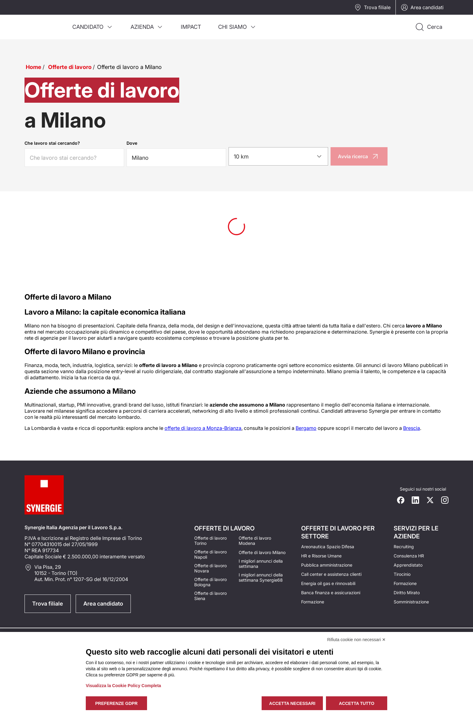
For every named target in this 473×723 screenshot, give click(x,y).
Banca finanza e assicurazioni (330, 592)
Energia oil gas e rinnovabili (328, 583)
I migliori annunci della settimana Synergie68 (261, 577)
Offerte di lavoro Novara (210, 568)
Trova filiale (372, 7)
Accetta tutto (356, 703)
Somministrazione (411, 601)
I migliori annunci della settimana (261, 563)
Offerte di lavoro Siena (210, 596)
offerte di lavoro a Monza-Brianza (203, 428)
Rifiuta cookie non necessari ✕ (356, 639)
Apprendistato (408, 565)
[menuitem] (92, 27)
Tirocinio (402, 574)
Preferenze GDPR (116, 703)
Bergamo (306, 428)
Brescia (411, 428)
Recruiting (404, 546)
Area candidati (422, 7)
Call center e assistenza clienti (331, 574)
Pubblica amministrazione (326, 565)
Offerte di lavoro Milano (262, 552)
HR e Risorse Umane (321, 555)
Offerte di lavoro (70, 67)
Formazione (312, 601)
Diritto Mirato (407, 592)
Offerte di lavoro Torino (210, 540)
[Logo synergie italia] (44, 19)
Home (33, 67)
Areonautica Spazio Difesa (327, 546)
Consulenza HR (409, 555)
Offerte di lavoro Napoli (210, 554)
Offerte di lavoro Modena (255, 540)
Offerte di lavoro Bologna (210, 582)
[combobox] (278, 156)
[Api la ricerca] (428, 27)
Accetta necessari (292, 703)
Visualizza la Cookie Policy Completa (123, 685)
